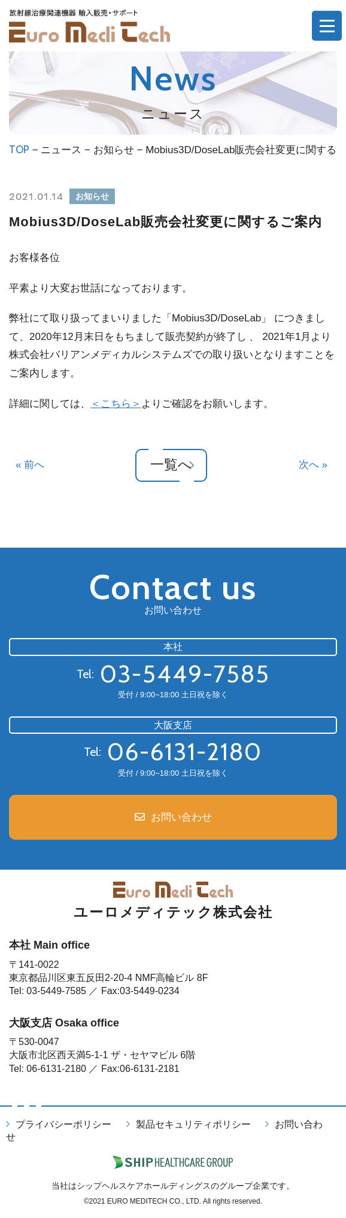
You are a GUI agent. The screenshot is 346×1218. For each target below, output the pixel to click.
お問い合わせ (181, 817)
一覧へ (171, 465)
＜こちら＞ (115, 403)
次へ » (313, 464)
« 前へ (30, 464)
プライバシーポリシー (63, 1124)
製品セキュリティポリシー (193, 1124)
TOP (19, 150)
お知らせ (113, 150)
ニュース (61, 150)
